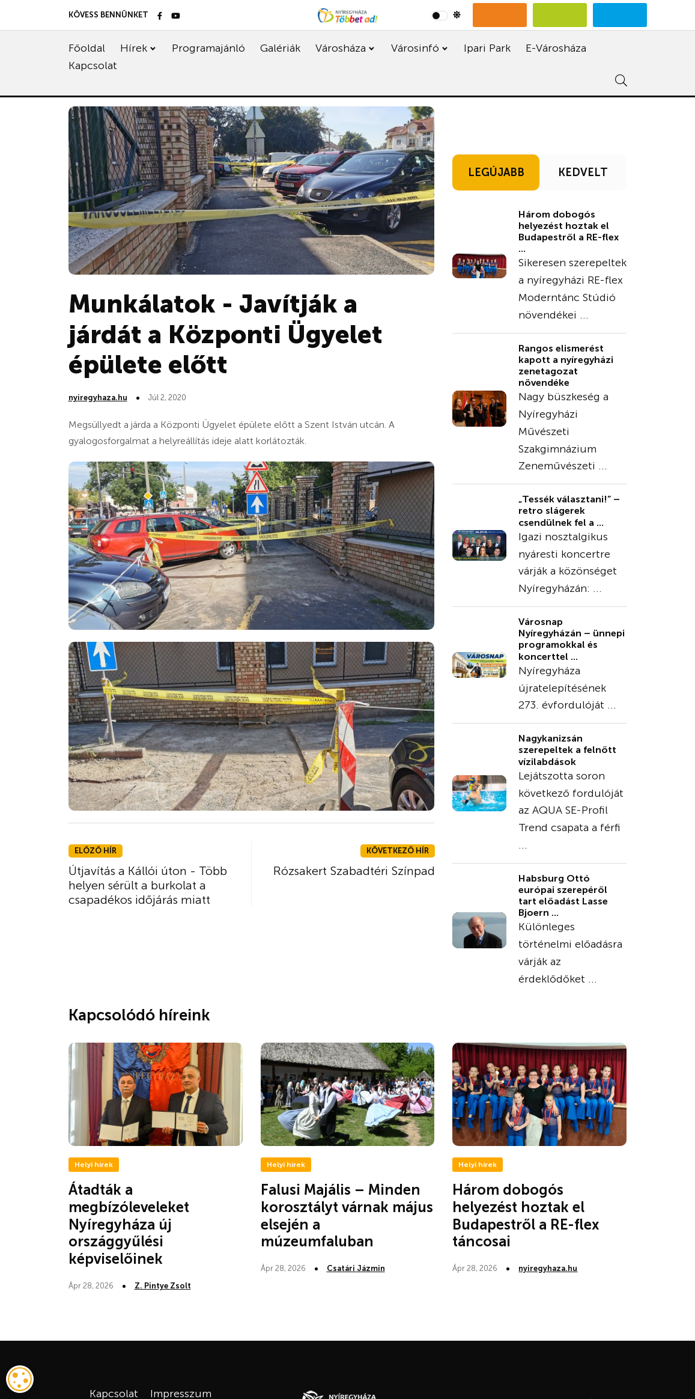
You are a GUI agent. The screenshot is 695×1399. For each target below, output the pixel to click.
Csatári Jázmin (356, 1268)
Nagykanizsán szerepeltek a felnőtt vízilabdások (567, 750)
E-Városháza (556, 48)
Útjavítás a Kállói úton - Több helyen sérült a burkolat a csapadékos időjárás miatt (147, 885)
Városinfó (415, 48)
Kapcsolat (92, 65)
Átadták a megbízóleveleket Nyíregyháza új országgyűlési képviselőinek (128, 1224)
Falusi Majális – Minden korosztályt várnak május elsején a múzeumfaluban (347, 1215)
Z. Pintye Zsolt (163, 1285)
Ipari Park (487, 48)
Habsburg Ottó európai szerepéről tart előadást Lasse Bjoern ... (563, 896)
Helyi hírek (93, 1164)
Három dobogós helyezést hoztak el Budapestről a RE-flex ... (568, 232)
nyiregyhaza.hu (97, 397)
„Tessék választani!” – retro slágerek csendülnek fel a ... (569, 510)
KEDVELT (583, 172)
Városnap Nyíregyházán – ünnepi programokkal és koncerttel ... (571, 639)
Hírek (133, 48)
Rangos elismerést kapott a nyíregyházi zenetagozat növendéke (565, 366)
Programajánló (208, 48)
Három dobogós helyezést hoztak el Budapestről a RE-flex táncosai (525, 1215)
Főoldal (86, 48)
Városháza (340, 48)
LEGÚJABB (496, 172)
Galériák (280, 48)
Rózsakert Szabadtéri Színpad (354, 871)
